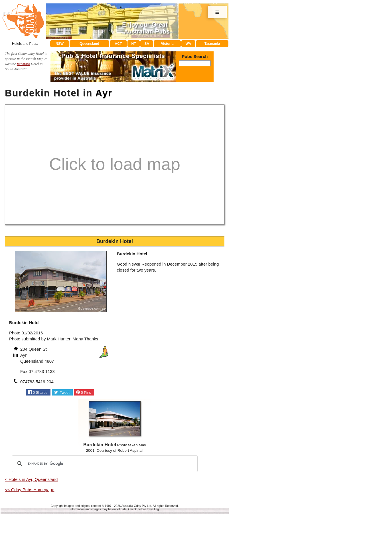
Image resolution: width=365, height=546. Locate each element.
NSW (60, 44)
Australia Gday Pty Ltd (136, 505)
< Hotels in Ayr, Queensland (31, 479)
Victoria (167, 44)
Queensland (89, 44)
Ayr (103, 93)
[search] (104, 463)
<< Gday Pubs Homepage (29, 489)
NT (133, 44)
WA (188, 44)
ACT (118, 44)
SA (147, 44)
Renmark (23, 64)
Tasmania (212, 44)
